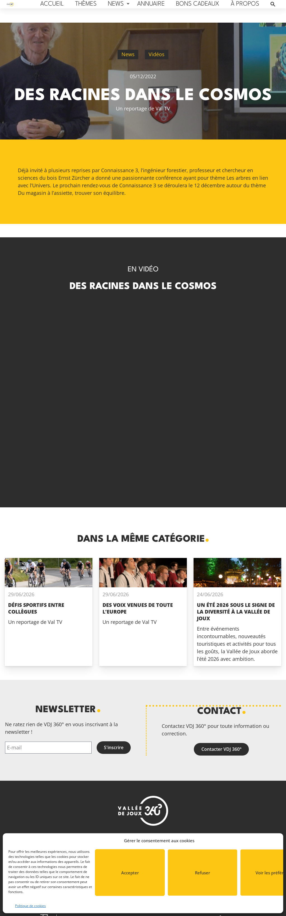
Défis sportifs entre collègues (36, 608)
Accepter (130, 872)
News (128, 54)
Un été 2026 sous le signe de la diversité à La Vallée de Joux (236, 612)
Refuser (202, 872)
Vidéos (157, 54)
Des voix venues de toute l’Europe (138, 608)
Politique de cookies (30, 905)
